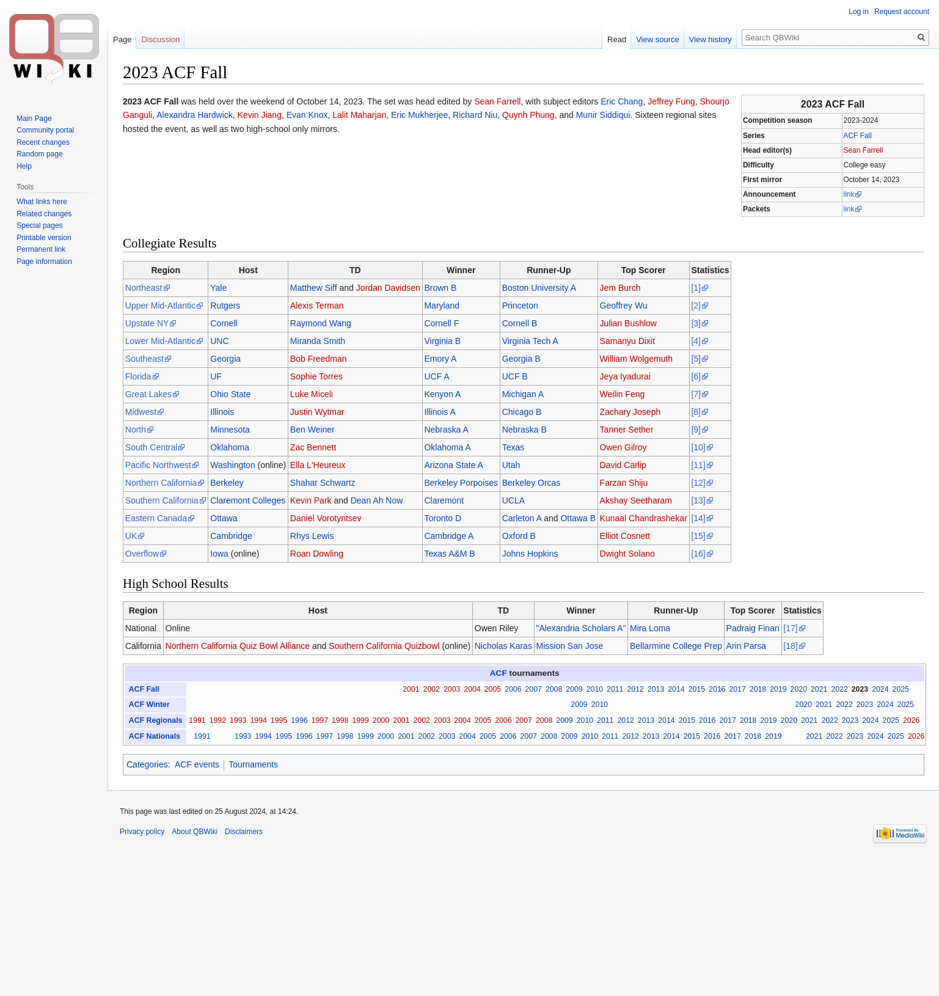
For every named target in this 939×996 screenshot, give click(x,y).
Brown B (440, 288)
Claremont (444, 500)
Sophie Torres (316, 376)
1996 (299, 720)
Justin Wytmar (317, 412)
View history (710, 39)
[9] (696, 429)
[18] (790, 646)
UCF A (436, 376)
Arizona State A (453, 465)
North (135, 429)
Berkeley (226, 483)
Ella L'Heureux (318, 465)
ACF (498, 673)
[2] (696, 305)
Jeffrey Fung (671, 101)
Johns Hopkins (530, 553)
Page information (44, 261)
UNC (219, 341)
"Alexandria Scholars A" (581, 628)
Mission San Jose (570, 646)
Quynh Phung (528, 115)
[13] (698, 500)
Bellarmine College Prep (676, 646)
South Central (151, 447)
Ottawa (223, 518)
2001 (411, 689)
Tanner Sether (627, 429)
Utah (511, 465)
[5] (696, 359)
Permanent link (40, 249)
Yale (218, 288)
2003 (452, 689)
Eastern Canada (156, 518)
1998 (340, 720)
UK (131, 536)
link (849, 194)
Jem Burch (620, 288)
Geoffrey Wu (624, 305)
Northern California (161, 483)
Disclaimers (244, 831)
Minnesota (230, 429)
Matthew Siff (313, 288)
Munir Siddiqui (603, 115)
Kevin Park (311, 500)
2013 (656, 689)
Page (122, 39)
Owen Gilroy (623, 447)
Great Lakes (148, 394)
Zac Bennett (313, 447)
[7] (696, 394)
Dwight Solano (627, 553)
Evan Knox (307, 115)
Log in (859, 11)
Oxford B (519, 536)
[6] (696, 376)
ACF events (197, 764)
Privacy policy (142, 831)
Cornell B (520, 323)
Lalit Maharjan (359, 115)
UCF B (515, 376)
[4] (696, 341)
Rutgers (225, 305)
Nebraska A (446, 429)
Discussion (160, 39)
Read (616, 39)
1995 (279, 720)
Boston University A (539, 288)
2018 (758, 689)
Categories (147, 764)
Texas (513, 447)
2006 (513, 689)
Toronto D (442, 518)
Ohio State (230, 394)
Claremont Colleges (247, 500)
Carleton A (522, 518)
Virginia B (442, 341)
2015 (697, 689)
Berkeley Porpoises (461, 483)
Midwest (140, 412)
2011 (615, 689)
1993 (238, 720)
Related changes (43, 214)
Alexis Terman (317, 305)
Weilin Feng (622, 394)
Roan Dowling (316, 553)
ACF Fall (858, 135)
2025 (901, 689)
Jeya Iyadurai (625, 376)
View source (657, 39)
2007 (533, 689)
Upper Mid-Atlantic (160, 305)
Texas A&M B (449, 553)
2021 (819, 689)
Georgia (225, 359)
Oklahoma (229, 447)
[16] (698, 553)
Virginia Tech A (530, 341)
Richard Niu (475, 115)
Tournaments (253, 764)
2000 (381, 720)
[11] (698, 465)
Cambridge (231, 536)
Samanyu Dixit (627, 341)
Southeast (144, 359)
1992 (218, 720)
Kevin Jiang (260, 115)
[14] (698, 518)
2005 (492, 689)
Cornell (223, 323)
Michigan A (523, 394)
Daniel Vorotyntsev (326, 518)
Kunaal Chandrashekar (643, 518)
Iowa (219, 553)
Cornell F (441, 323)
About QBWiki (194, 831)
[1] (696, 288)
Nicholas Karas (503, 646)
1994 (258, 720)
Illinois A (439, 412)
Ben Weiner (312, 429)
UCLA (513, 500)
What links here (41, 201)
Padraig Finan (753, 628)
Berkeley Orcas (531, 483)
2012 (635, 689)
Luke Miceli (311, 394)
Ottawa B (578, 518)
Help (24, 166)
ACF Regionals (156, 720)
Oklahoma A (447, 447)
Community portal (45, 130)
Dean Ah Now (377, 500)
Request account (901, 11)
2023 (860, 689)
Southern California (162, 500)
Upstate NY (147, 323)
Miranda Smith (317, 341)
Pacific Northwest (158, 465)
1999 (360, 720)
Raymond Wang (320, 323)
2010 (594, 689)
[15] (698, 536)
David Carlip (623, 465)
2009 (574, 689)
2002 (431, 689)
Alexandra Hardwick (194, 115)
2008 (554, 689)
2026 (911, 720)
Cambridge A (448, 536)
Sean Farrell (863, 150)
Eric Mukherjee (419, 115)
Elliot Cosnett (625, 536)
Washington (232, 465)
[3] (696, 323)
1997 (320, 720)
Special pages (39, 225)
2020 (799, 689)
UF (216, 376)
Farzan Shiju (624, 483)
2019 (778, 689)
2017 (737, 689)
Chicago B (522, 412)
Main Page (33, 118)
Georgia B (521, 359)
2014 (676, 689)
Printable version (43, 237)
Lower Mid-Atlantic (160, 341)
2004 (472, 689)
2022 (839, 689)
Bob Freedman (318, 359)
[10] (698, 447)
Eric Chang (622, 101)
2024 (880, 689)
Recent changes (43, 142)
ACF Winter (149, 704)
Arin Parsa (746, 646)
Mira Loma (650, 628)
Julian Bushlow (628, 323)
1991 (197, 720)
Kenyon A (442, 394)
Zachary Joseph (630, 412)
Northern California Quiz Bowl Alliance (238, 646)
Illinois (222, 412)
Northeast (144, 288)
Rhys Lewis (312, 536)
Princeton (520, 305)
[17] (790, 628)
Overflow (142, 553)
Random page (39, 154)
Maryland (441, 305)
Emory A (440, 359)
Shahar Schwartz (323, 483)
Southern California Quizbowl (384, 646)
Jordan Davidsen (388, 288)
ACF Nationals (154, 736)
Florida (138, 376)
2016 (717, 689)
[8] (696, 412)
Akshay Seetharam (636, 500)
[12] (698, 483)
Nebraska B (524, 429)
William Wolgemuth (636, 359)
